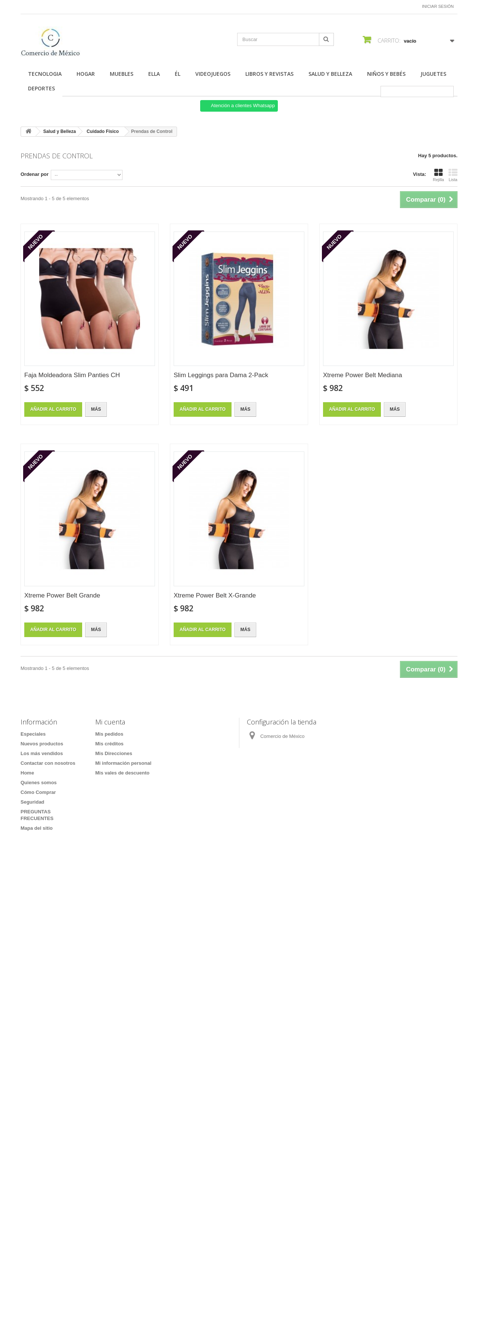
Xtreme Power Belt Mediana (362, 375)
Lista (452, 175)
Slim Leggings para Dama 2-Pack (221, 375)
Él (177, 73)
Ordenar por (35, 174)
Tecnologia (45, 73)
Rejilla (438, 175)
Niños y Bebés (386, 73)
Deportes (41, 88)
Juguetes (433, 73)
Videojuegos (212, 73)
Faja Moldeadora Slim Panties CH (72, 375)
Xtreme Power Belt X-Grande (215, 595)
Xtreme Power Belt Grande (62, 595)
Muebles (121, 73)
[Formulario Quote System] (239, 1068)
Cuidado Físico (103, 131)
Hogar (86, 73)
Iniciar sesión (438, 6)
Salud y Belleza (330, 73)
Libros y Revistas (269, 73)
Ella (154, 73)
